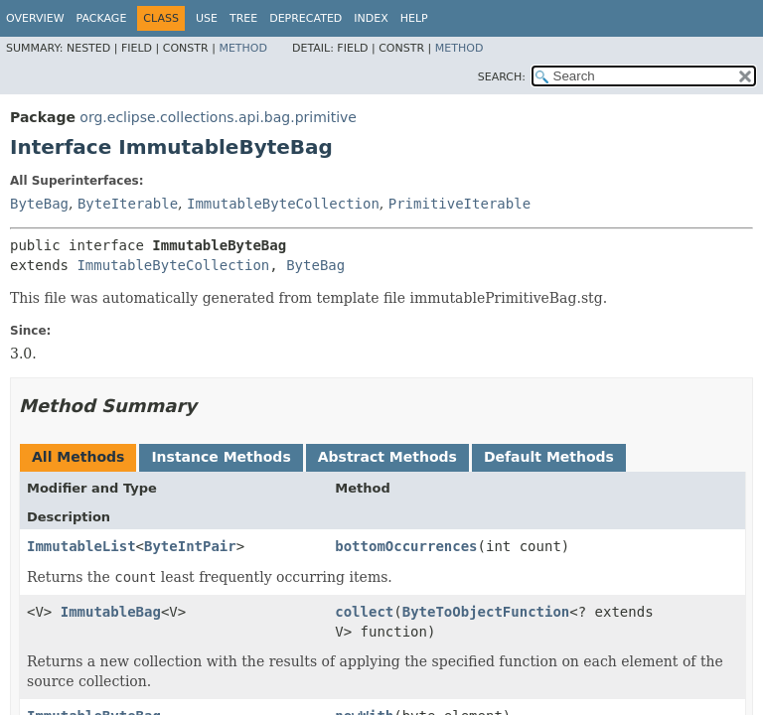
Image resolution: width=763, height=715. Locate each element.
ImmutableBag (111, 612)
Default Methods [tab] (549, 457)
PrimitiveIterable (459, 204)
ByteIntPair (190, 546)
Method (243, 48)
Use (207, 18)
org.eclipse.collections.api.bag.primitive (218, 117)
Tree (243, 18)
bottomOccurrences (406, 546)
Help (414, 18)
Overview (35, 18)
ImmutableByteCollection (283, 204)
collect (364, 612)
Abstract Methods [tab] (387, 457)
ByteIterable (127, 204)
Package (101, 18)
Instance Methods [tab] (220, 457)
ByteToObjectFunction (486, 612)
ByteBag (39, 204)
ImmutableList (81, 546)
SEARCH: (502, 77)
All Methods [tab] (78, 457)
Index (370, 18)
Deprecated (305, 18)
